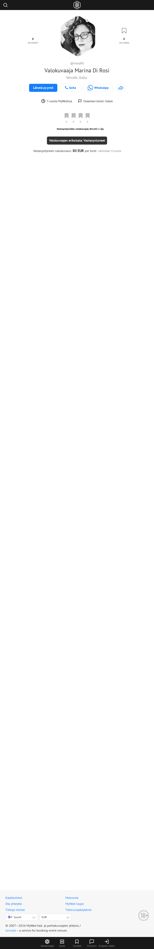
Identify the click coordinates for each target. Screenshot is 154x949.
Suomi (14, 917)
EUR (44, 917)
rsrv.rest (10, 930)
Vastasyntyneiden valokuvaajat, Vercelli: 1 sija (80, 128)
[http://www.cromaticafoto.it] (121, 88)
